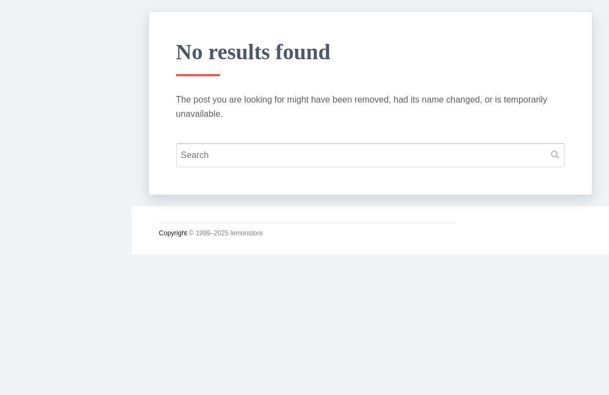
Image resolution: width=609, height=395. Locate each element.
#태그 (34, 324)
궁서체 (37, 170)
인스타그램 (46, 375)
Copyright (190, 233)
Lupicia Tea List (59, 349)
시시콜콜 (41, 195)
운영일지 (41, 247)
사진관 (37, 298)
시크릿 (37, 272)
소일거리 (41, 221)
